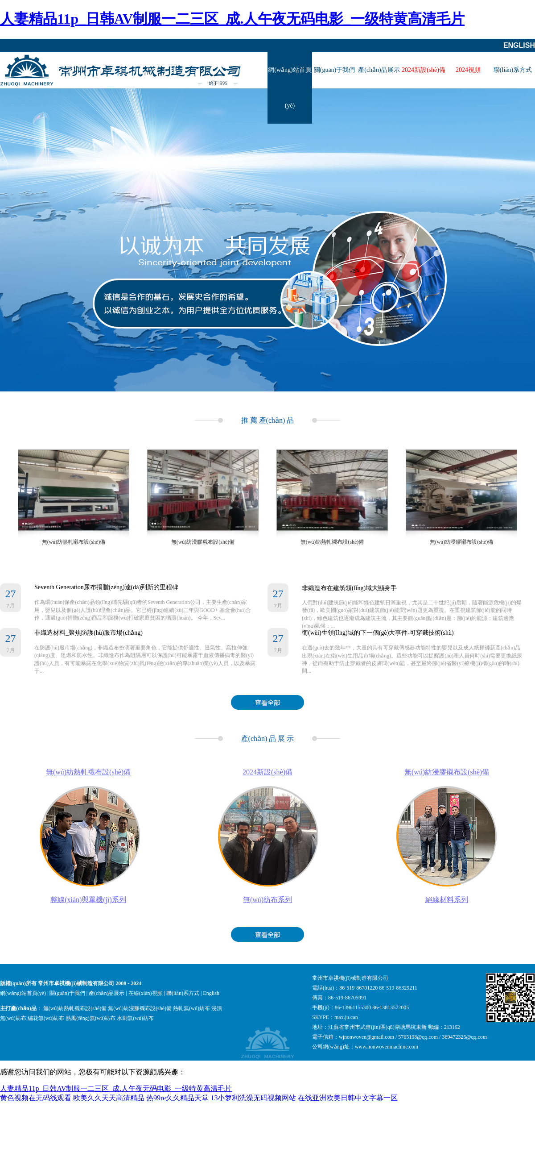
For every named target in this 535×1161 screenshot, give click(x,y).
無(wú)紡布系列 (267, 899)
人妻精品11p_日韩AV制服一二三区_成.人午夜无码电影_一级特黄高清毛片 (232, 19)
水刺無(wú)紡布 (135, 1018)
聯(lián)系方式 (513, 70)
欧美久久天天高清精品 (108, 1098)
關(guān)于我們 (334, 70)
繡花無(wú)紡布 (46, 1018)
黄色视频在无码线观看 (35, 1098)
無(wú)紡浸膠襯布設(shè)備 (203, 542)
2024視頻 (468, 70)
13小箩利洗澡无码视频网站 (253, 1098)
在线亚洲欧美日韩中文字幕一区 (348, 1098)
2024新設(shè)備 (423, 70)
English (519, 45)
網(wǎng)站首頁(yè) (289, 88)
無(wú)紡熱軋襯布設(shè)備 (74, 542)
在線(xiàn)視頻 (145, 993)
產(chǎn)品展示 (379, 70)
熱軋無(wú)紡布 (191, 1008)
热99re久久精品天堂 (177, 1098)
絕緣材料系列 (446, 899)
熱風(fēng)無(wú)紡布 (90, 1018)
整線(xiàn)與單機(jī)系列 (88, 899)
